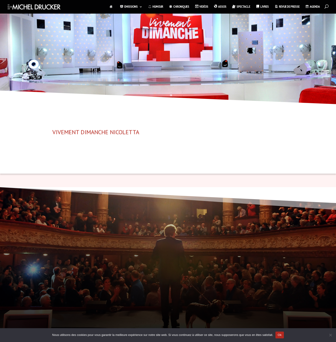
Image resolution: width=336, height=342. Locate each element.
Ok (280, 335)
